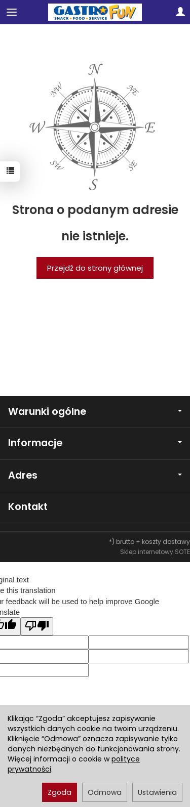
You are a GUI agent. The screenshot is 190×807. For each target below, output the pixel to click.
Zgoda (59, 792)
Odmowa (105, 792)
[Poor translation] (37, 626)
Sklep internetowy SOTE (155, 551)
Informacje (95, 443)
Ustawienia (157, 792)
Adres (95, 475)
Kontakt (28, 507)
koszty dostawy (166, 541)
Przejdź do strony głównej (95, 268)
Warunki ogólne (95, 411)
